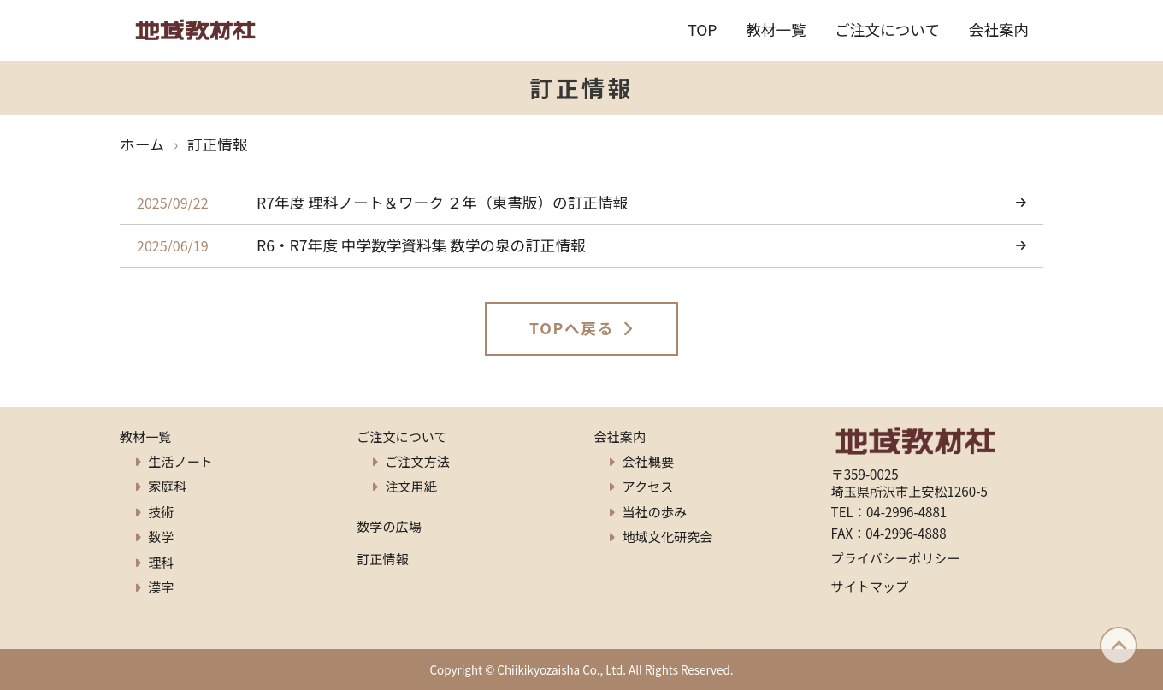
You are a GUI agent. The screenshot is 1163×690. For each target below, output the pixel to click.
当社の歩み (655, 511)
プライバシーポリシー (895, 557)
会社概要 (648, 460)
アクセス (648, 485)
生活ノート (180, 460)
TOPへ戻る (571, 328)
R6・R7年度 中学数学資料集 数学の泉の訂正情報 (421, 245)
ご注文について (887, 29)
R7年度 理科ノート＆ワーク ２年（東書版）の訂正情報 (442, 202)
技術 (161, 511)
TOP (702, 29)
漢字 (161, 586)
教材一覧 (776, 29)
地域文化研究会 (668, 536)
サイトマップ (870, 585)
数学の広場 (389, 525)
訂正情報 (382, 558)
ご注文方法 (417, 460)
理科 (161, 561)
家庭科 (167, 485)
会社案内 (999, 29)
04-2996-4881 (906, 511)
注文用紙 (410, 485)
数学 (161, 536)
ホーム (142, 144)
